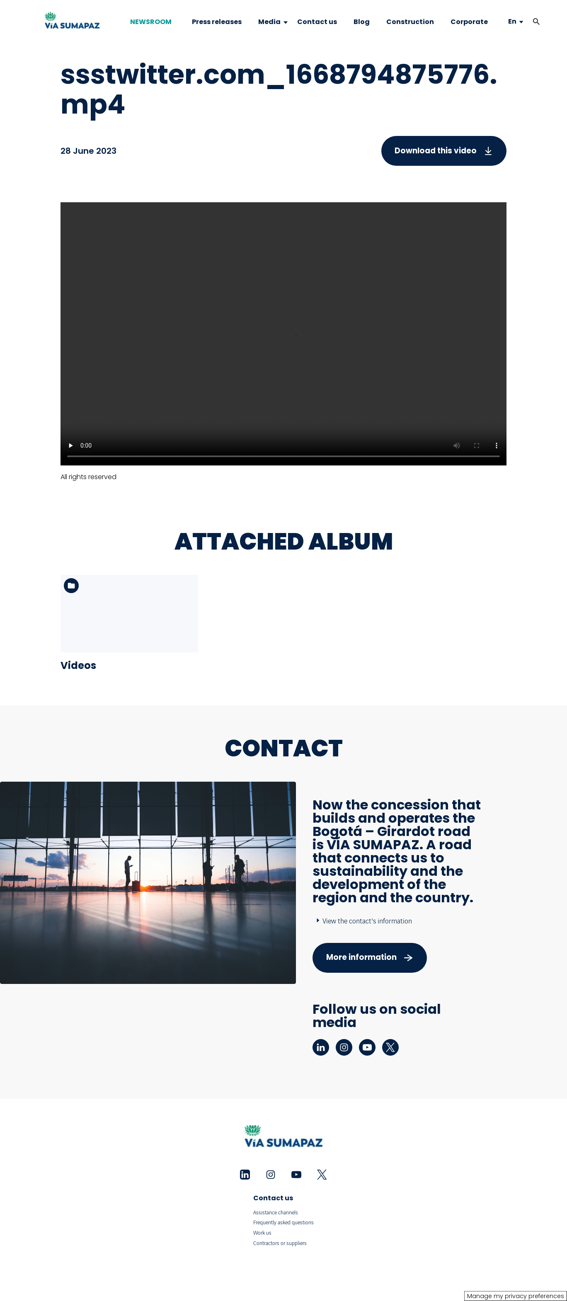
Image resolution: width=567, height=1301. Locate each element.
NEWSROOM (151, 22)
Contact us (273, 1198)
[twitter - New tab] (390, 1047)
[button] (536, 22)
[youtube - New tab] (367, 1047)
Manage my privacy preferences (515, 1296)
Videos (78, 665)
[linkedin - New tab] (321, 1047)
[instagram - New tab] (344, 1047)
